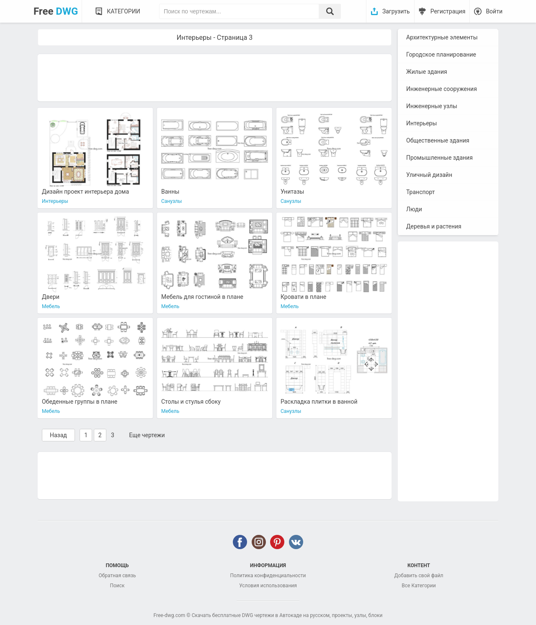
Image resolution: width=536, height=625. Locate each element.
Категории (123, 11)
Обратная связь (117, 575)
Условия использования (268, 586)
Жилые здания (426, 71)
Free (56, 11)
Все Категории (419, 586)
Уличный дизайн (429, 174)
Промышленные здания (439, 157)
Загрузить (396, 11)
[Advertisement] (214, 77)
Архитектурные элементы (442, 37)
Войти (494, 11)
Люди (414, 209)
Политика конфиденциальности (268, 575)
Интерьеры (421, 123)
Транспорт (420, 192)
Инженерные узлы (431, 106)
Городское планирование (441, 54)
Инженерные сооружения (441, 89)
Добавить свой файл (418, 575)
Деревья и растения (433, 226)
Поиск (117, 586)
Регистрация (448, 11)
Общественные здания (437, 140)
